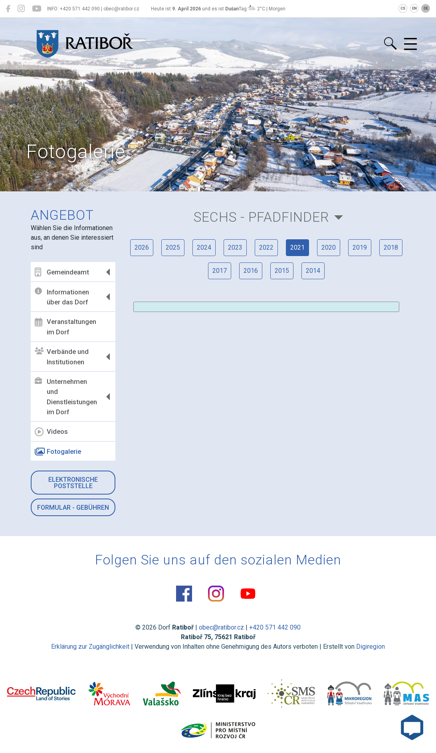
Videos (51, 431)
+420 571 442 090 (275, 627)
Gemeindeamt (62, 272)
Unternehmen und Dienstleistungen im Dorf (66, 396)
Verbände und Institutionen (62, 357)
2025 (173, 247)
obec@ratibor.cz (221, 627)
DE (426, 8)
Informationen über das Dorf (62, 297)
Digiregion (370, 646)
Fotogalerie (58, 451)
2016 (251, 270)
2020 (328, 247)
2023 (235, 247)
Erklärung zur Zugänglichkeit (90, 646)
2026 (142, 247)
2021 (297, 247)
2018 (391, 247)
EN (414, 8)
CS (402, 8)
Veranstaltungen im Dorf (65, 327)
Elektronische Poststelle (73, 483)
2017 (219, 270)
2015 (282, 270)
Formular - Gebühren (73, 507)
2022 (266, 247)
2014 (313, 270)
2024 (204, 247)
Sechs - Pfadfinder (261, 217)
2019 (360, 247)
